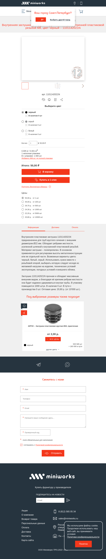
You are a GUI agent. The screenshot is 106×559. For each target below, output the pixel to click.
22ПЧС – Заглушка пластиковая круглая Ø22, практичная (53, 326)
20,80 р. (28, 217)
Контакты (26, 536)
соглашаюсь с (43, 445)
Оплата (25, 527)
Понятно (83, 544)
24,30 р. (28, 209)
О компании (28, 515)
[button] (81, 85)
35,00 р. (28, 202)
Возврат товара (29, 519)
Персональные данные (33, 523)
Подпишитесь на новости (50, 495)
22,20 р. (28, 213)
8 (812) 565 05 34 (67, 511)
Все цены (53, 339)
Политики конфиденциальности (83, 537)
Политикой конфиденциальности (49, 445)
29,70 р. (28, 206)
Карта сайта (28, 540)
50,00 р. (28, 198)
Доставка (26, 532)
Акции (25, 510)
